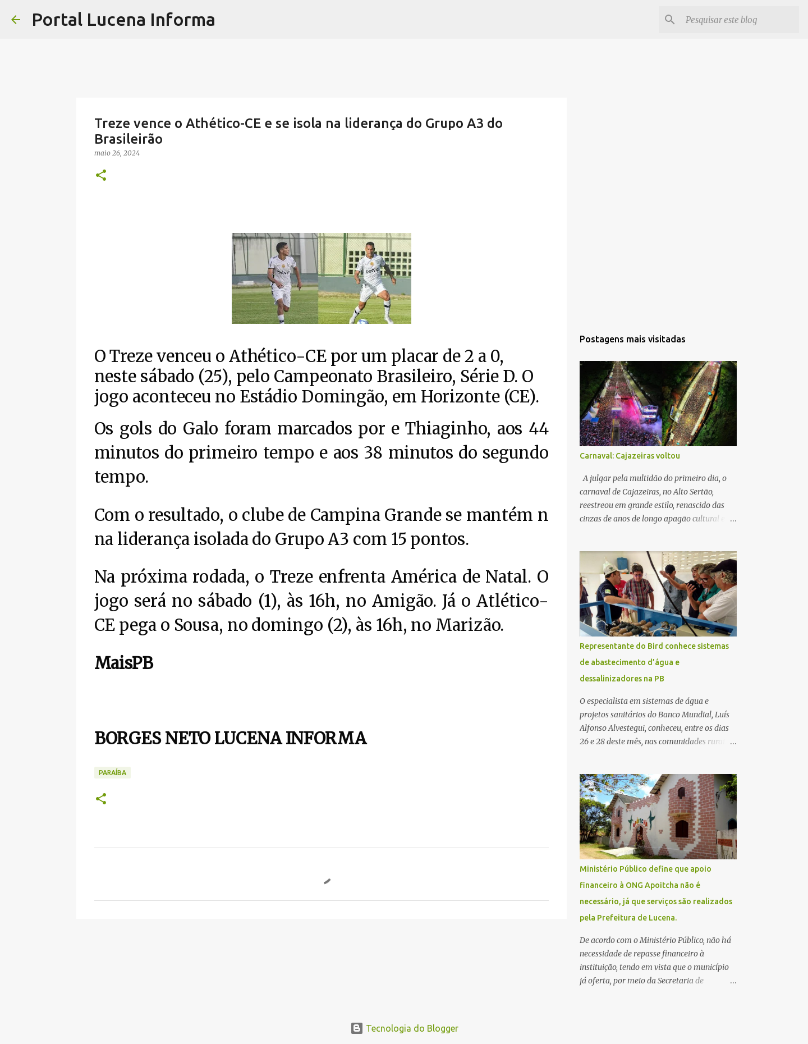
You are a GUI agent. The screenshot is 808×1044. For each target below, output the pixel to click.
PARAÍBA (112, 772)
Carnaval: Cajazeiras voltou (630, 455)
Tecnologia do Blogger (404, 1028)
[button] (101, 176)
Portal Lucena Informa (123, 19)
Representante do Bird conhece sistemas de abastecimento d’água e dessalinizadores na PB (654, 662)
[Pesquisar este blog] (740, 19)
